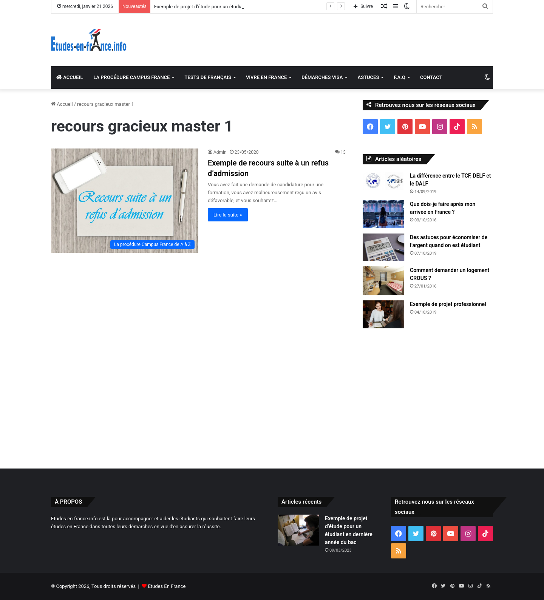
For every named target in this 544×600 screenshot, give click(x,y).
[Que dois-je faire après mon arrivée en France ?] (383, 214)
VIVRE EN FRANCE (266, 77)
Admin (220, 152)
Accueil (62, 104)
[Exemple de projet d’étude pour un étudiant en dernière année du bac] (298, 530)
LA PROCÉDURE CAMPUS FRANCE (131, 77)
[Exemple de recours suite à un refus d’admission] (124, 200)
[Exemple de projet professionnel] (383, 314)
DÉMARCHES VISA (322, 77)
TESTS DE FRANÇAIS (207, 77)
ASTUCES (368, 77)
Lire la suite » (227, 215)
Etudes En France (166, 586)
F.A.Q (399, 77)
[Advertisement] (272, 397)
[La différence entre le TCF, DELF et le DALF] (383, 181)
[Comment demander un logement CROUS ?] (383, 280)
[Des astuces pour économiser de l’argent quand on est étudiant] (383, 247)
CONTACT (431, 77)
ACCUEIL (69, 77)
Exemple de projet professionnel (448, 304)
